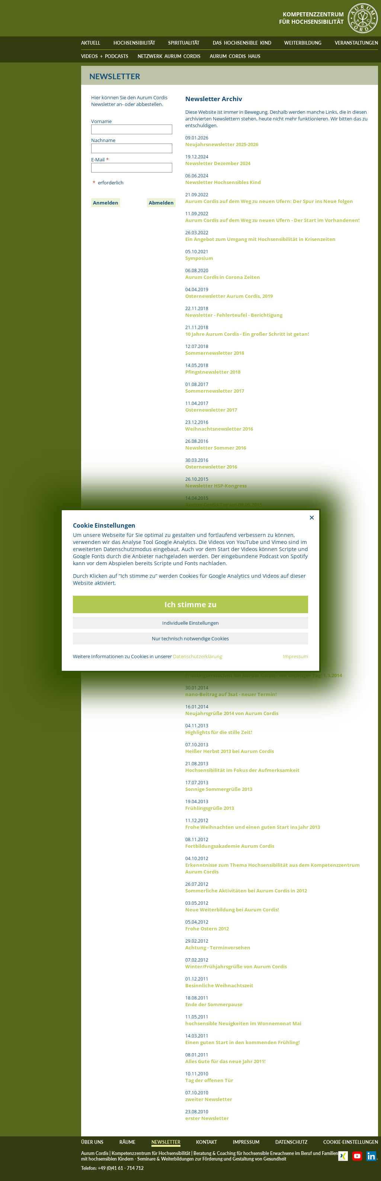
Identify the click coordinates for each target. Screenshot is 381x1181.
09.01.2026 (196, 138)
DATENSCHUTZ (291, 1142)
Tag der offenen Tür (209, 1080)
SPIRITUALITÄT (183, 43)
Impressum (295, 656)
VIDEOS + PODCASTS (104, 56)
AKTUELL (90, 43)
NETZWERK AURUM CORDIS (169, 56)
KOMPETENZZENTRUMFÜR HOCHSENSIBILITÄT (311, 17)
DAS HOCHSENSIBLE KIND (242, 43)
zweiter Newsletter (208, 1099)
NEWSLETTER (165, 1142)
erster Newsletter (207, 1118)
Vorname (101, 121)
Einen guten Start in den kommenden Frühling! (242, 1042)
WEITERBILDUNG (302, 43)
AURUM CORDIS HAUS (235, 56)
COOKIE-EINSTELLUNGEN (350, 1142)
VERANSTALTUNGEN (356, 43)
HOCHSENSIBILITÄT (134, 43)
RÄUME (127, 1142)
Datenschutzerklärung (197, 656)
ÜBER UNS (92, 1142)
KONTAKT (206, 1142)
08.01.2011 (196, 1055)
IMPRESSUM (246, 1142)
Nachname (103, 140)
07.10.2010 (196, 1092)
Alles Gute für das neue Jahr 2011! (225, 1061)
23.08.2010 (196, 1111)
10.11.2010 (196, 1074)
